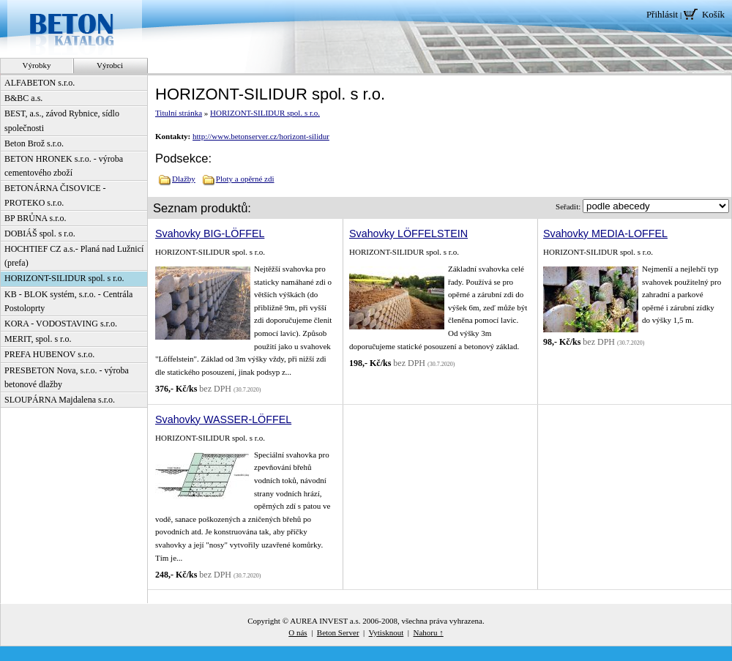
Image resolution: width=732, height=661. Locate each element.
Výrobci (110, 65)
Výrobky (36, 65)
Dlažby (183, 178)
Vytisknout (386, 632)
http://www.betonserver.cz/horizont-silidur (261, 136)
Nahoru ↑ (428, 632)
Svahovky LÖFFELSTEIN (408, 233)
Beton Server (338, 632)
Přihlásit (662, 14)
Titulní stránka (178, 112)
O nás (297, 632)
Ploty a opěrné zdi (245, 178)
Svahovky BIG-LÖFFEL (209, 233)
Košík (713, 14)
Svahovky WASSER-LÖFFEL (223, 419)
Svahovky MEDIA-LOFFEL (605, 233)
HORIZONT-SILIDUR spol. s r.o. (265, 112)
